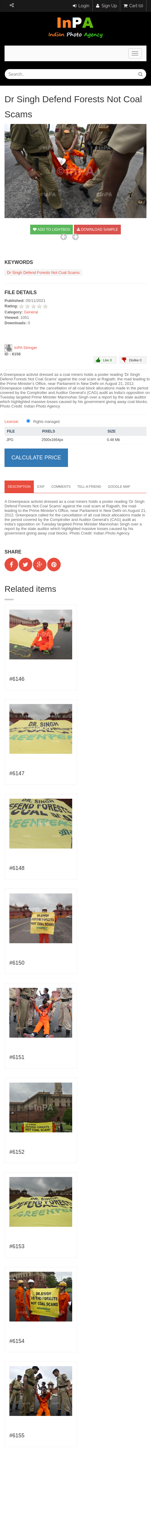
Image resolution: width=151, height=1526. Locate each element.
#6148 (16, 868)
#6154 (16, 1341)
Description (19, 486)
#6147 (16, 773)
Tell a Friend (89, 486)
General (31, 312)
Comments (61, 486)
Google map (119, 486)
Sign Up (106, 5)
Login (81, 5)
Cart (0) (133, 5)
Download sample (97, 229)
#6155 (16, 1435)
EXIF (40, 486)
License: (12, 421)
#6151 (16, 1057)
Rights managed (46, 422)
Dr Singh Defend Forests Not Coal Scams (43, 272)
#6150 (16, 963)
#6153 (16, 1246)
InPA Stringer (25, 347)
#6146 (16, 679)
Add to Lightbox (51, 229)
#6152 (16, 1152)
